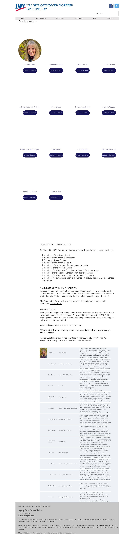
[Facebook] (111, 6)
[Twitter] (117, 6)
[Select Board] (30, 155)
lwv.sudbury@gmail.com (26, 516)
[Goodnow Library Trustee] (56, 70)
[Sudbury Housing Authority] (30, 197)
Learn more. (56, 304)
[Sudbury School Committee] (56, 197)
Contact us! (46, 506)
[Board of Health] (30, 70)
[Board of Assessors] (56, 155)
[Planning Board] (30, 112)
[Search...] (105, 13)
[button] (60, 18)
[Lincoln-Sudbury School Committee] (56, 112)
